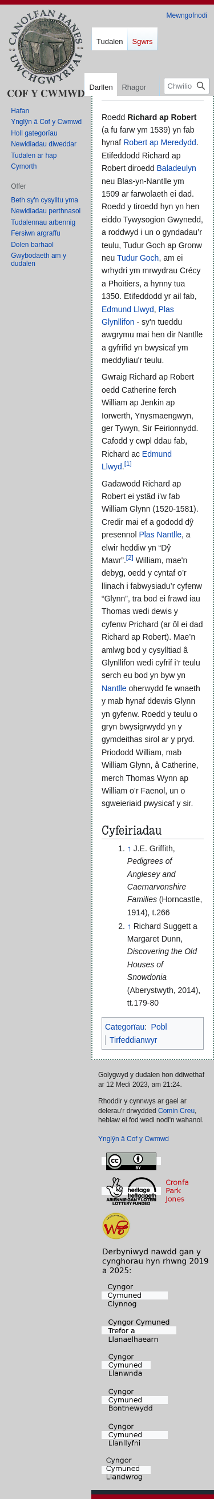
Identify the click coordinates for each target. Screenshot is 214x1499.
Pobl (159, 1026)
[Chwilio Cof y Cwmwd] (186, 86)
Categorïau (124, 1026)
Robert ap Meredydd (159, 142)
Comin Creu (176, 1111)
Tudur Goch (138, 257)
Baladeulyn (176, 168)
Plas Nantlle (160, 534)
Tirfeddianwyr (134, 1039)
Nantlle (114, 688)
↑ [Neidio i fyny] (129, 848)
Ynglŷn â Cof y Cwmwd (133, 1139)
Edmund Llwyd (128, 309)
